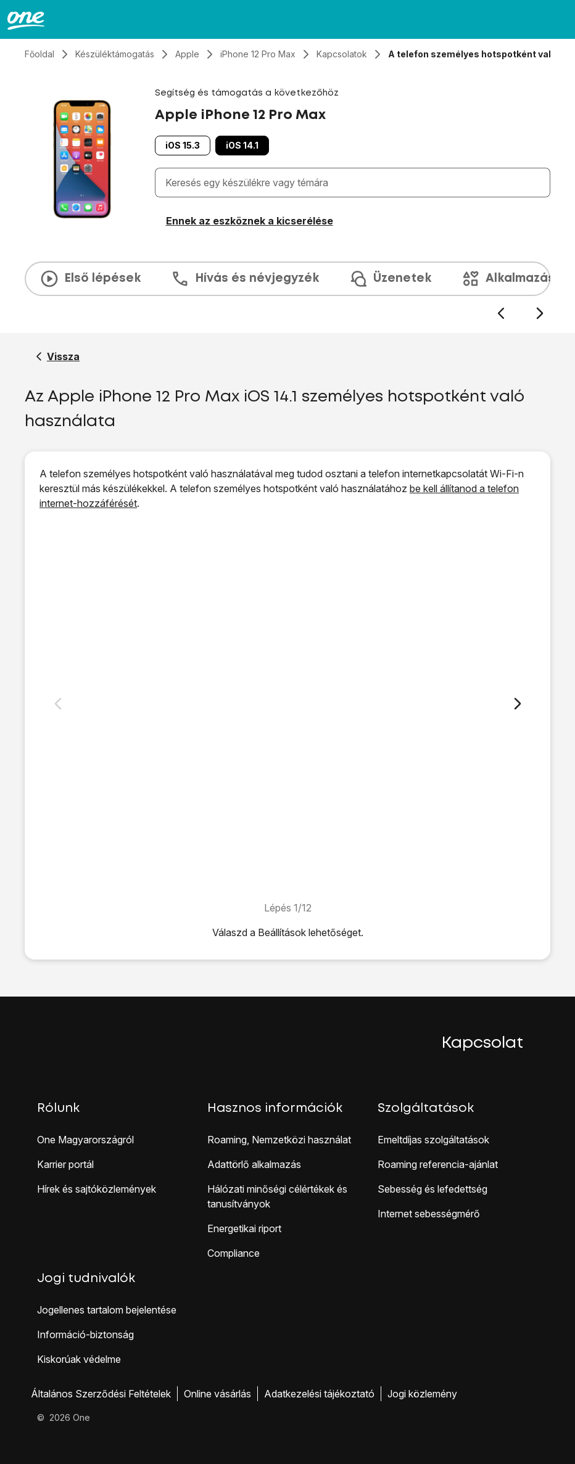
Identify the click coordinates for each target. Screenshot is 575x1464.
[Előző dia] (500, 313)
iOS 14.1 (242, 145)
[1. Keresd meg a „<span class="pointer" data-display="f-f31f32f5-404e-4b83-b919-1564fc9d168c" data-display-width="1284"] (288, 705)
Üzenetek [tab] (390, 279)
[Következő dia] (539, 313)
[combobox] (355, 182)
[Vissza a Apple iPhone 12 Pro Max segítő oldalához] (58, 356)
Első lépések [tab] (90, 279)
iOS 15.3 (182, 145)
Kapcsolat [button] (482, 1043)
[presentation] (287, 291)
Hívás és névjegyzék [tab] (244, 279)
